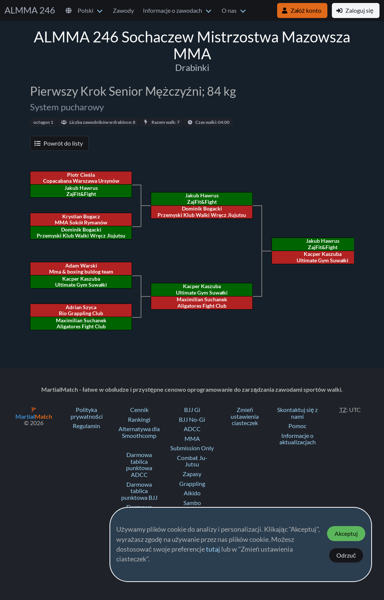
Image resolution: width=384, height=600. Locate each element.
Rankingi (139, 419)
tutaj (213, 549)
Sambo (192, 502)
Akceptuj (346, 533)
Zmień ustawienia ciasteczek (245, 416)
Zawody (123, 10)
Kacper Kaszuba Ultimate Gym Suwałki (323, 257)
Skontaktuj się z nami (297, 413)
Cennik (139, 409)
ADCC (192, 429)
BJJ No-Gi (192, 419)
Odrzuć (346, 555)
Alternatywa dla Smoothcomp (139, 432)
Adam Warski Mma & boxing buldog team (81, 269)
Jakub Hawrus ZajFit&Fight (322, 244)
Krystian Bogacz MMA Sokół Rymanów (81, 220)
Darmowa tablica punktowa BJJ (139, 491)
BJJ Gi (192, 409)
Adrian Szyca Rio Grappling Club (81, 310)
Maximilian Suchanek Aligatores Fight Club (202, 302)
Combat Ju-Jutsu (192, 461)
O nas (229, 10)
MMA (192, 438)
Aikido (192, 493)
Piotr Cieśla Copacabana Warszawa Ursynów (81, 178)
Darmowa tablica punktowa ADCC (139, 464)
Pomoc (297, 426)
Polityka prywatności (86, 413)
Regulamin (86, 426)
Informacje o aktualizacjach (297, 439)
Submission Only (192, 448)
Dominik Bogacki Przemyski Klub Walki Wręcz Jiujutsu (202, 212)
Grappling (192, 483)
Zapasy (192, 474)
